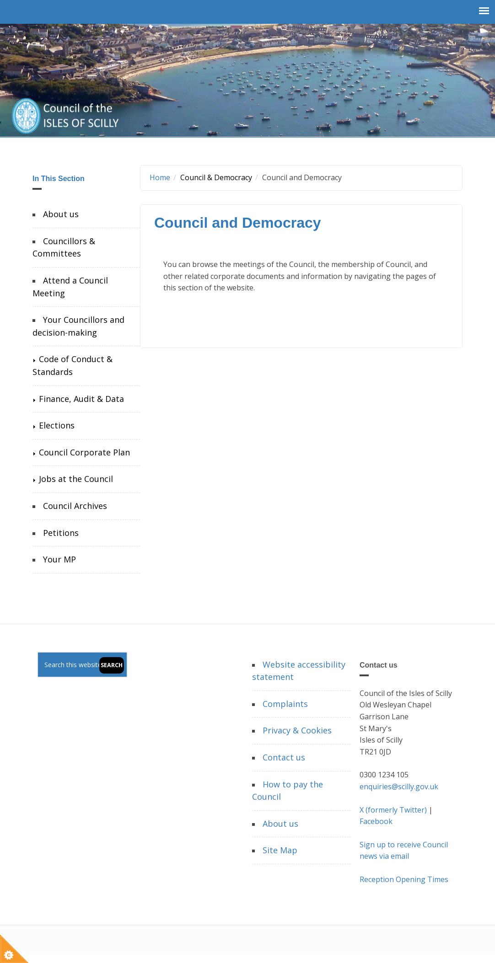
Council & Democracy (216, 177)
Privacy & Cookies (297, 730)
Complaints (285, 703)
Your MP (59, 559)
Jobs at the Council (76, 478)
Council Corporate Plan (84, 452)
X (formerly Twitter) (393, 810)
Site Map (280, 850)
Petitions (61, 532)
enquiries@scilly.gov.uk (399, 786)
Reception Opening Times (404, 879)
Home (160, 177)
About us (61, 214)
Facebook (376, 821)
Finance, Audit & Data (81, 398)
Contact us (284, 757)
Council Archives (75, 505)
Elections (57, 425)
